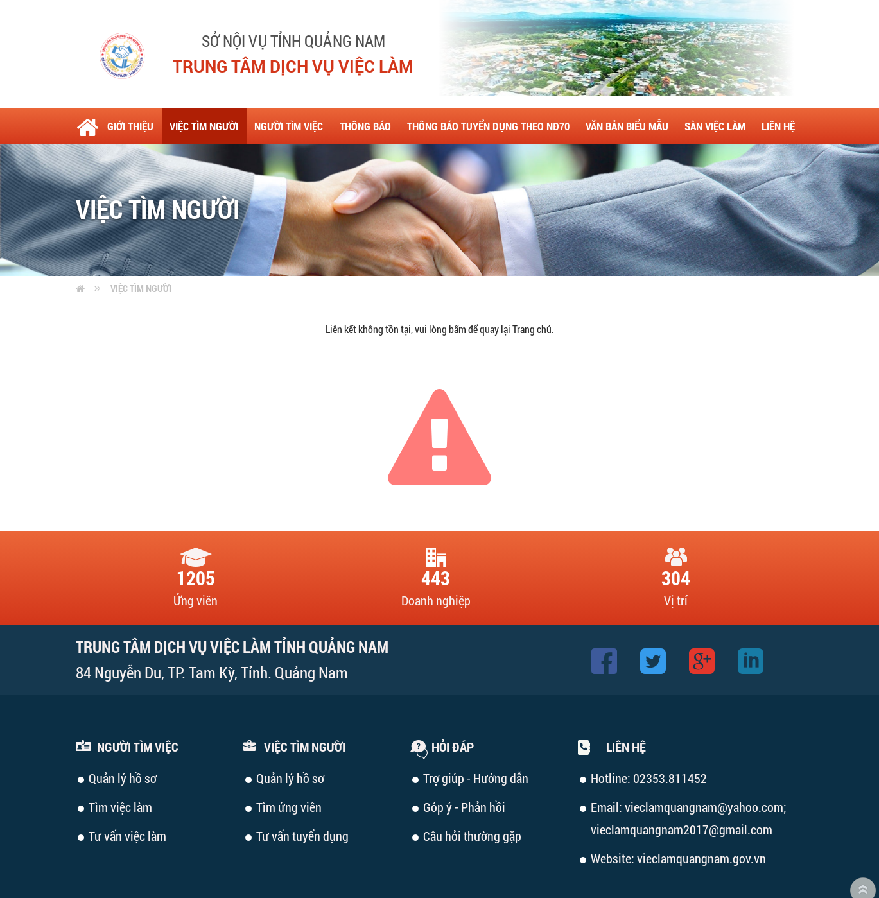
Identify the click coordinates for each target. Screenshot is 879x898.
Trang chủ (532, 292)
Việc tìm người (140, 251)
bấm (457, 292)
